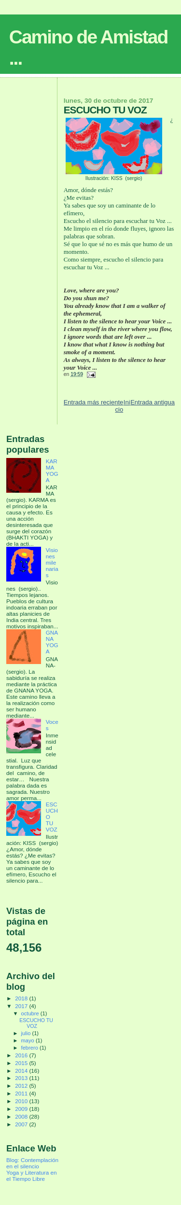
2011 (22, 1093)
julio (26, 1033)
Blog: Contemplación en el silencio (32, 1163)
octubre (31, 1013)
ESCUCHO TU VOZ (36, 1023)
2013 (22, 1078)
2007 (22, 1124)
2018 (22, 998)
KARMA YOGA (52, 470)
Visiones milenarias (52, 562)
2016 (22, 1055)
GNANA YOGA (52, 641)
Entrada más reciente (94, 402)
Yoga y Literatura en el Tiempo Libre (31, 1175)
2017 (22, 1006)
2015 (22, 1063)
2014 (22, 1070)
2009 (22, 1109)
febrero (30, 1048)
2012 (22, 1085)
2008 (22, 1116)
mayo (28, 1040)
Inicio (122, 406)
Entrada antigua (152, 402)
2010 (22, 1101)
